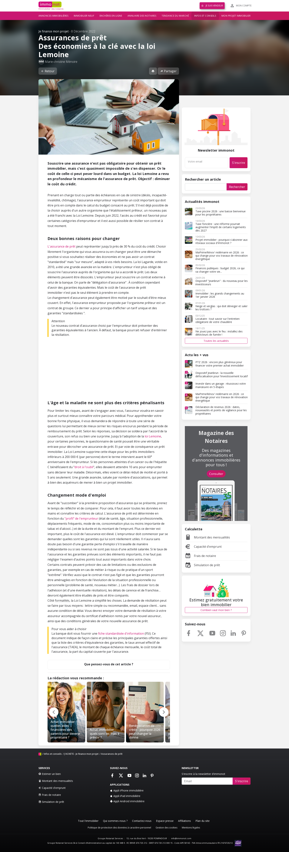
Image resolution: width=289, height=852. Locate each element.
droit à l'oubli (84, 467)
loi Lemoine (153, 436)
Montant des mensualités (207, 537)
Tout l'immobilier (88, 821)
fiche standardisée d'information (121, 633)
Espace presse (165, 821)
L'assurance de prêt (61, 246)
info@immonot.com (181, 838)
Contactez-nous (141, 821)
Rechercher (237, 187)
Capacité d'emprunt (203, 546)
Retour (48, 71)
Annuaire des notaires (142, 15)
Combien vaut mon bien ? (216, 610)
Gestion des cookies (166, 827)
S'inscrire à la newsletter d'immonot (203, 774)
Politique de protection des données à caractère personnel (119, 827)
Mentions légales (191, 827)
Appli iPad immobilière (125, 796)
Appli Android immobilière (127, 801)
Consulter (216, 474)
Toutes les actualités (216, 341)
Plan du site (202, 821)
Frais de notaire (200, 555)
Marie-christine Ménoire (61, 62)
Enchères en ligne (111, 15)
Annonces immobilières (53, 15)
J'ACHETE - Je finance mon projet (81, 753)
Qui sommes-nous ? (115, 821)
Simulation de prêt (202, 565)
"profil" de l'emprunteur (81, 518)
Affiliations (184, 821)
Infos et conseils (205, 15)
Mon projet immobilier (236, 15)
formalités (62, 600)
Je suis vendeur (212, 5)
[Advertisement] (109, 369)
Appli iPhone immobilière (127, 790)
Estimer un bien (49, 774)
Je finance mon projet (53, 31)
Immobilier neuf (84, 15)
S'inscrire (238, 163)
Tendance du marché (175, 15)
